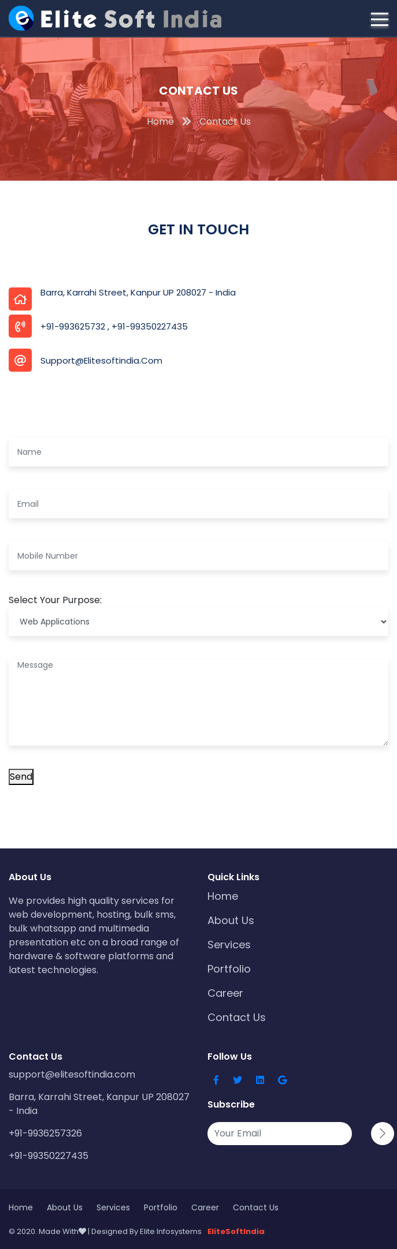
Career (225, 993)
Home (222, 896)
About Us (230, 920)
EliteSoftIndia (236, 1231)
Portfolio (229, 969)
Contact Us (236, 1017)
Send (21, 776)
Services (229, 944)
